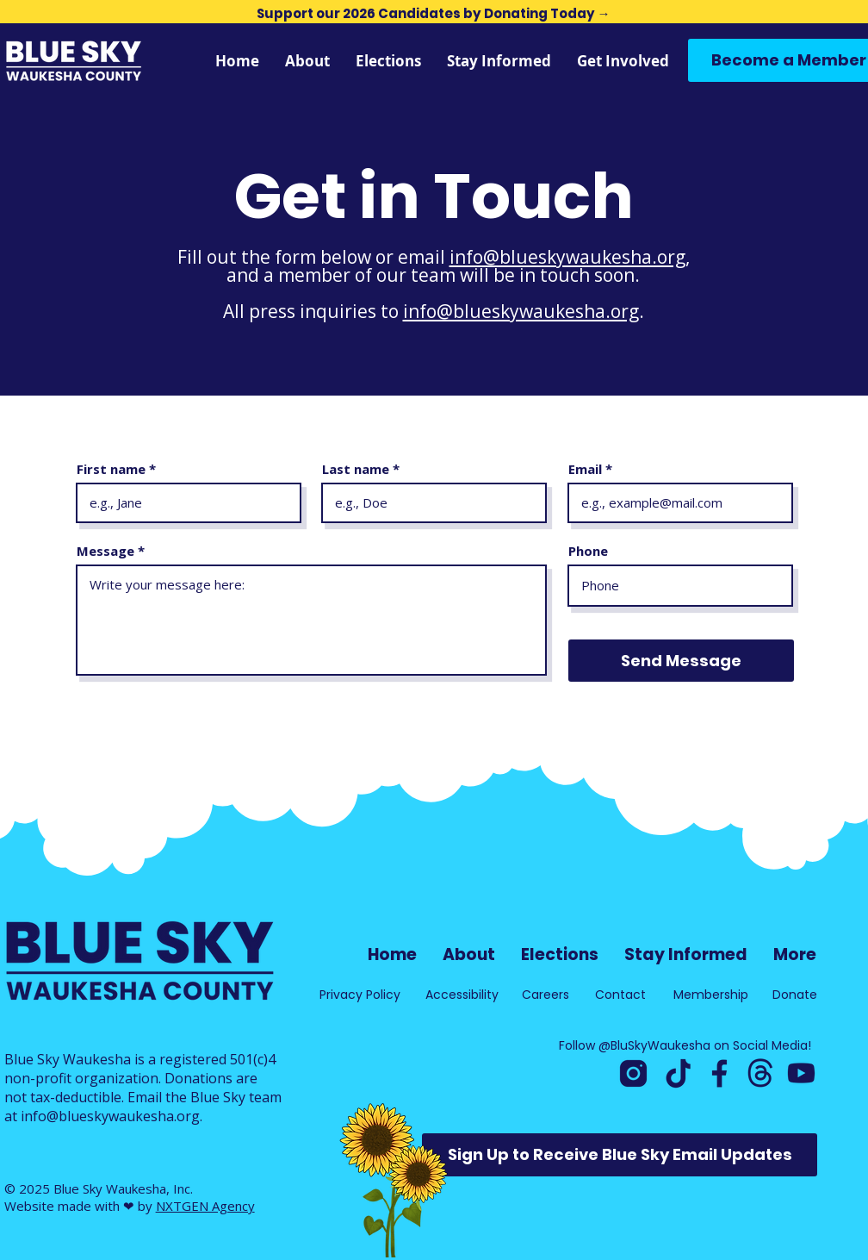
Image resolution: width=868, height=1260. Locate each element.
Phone (588, 551)
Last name (355, 469)
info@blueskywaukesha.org (567, 257)
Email (585, 469)
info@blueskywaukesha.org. (111, 1116)
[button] (499, 60)
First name (111, 469)
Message (105, 551)
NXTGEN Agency (205, 1205)
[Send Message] (681, 660)
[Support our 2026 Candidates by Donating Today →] (433, 13)
